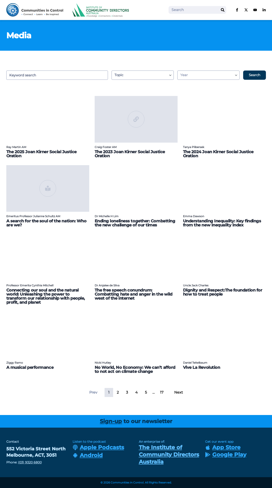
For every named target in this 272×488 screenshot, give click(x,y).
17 (161, 392)
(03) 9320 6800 (30, 462)
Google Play (225, 454)
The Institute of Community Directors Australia (169, 454)
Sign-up (111, 421)
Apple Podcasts (98, 447)
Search (254, 75)
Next (178, 392)
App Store (222, 447)
